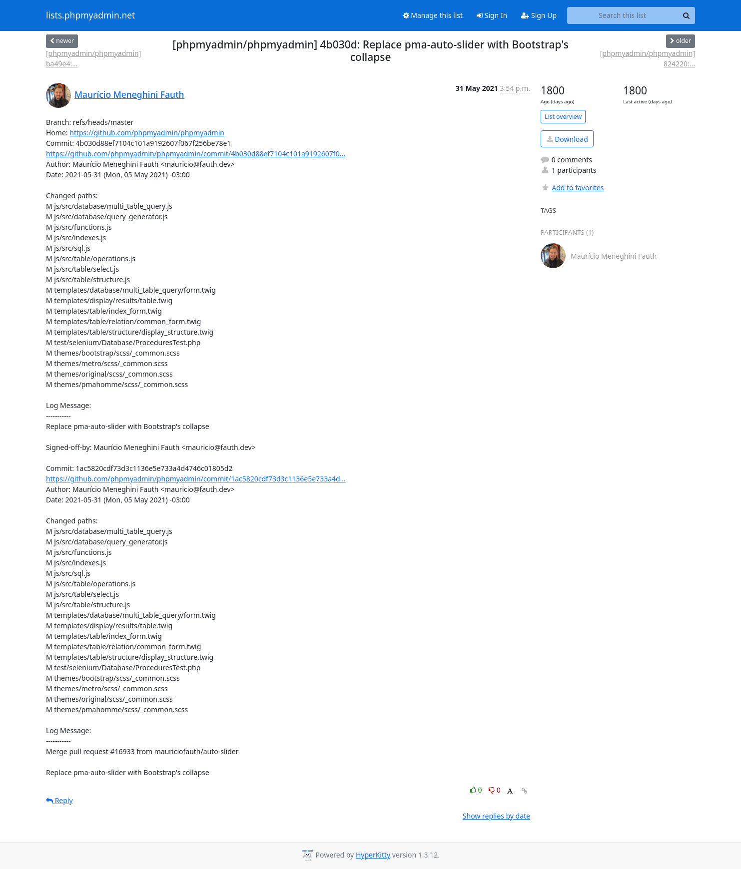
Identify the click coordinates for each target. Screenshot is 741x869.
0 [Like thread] (477, 790)
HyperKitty (373, 855)
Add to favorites (572, 187)
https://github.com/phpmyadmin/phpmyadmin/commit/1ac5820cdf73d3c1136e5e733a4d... (196, 478)
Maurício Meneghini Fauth (129, 94)
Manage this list (433, 15)
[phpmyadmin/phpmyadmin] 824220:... (647, 58)
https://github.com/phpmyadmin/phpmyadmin (146, 132)
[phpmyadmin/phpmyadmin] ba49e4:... (93, 58)
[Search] (686, 15)
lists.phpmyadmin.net (90, 15)
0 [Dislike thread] (495, 790)
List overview (563, 116)
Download (567, 139)
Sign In (492, 15)
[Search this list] (622, 15)
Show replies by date (496, 816)
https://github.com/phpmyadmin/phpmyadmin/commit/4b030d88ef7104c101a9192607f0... (195, 153)
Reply (59, 800)
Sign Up (539, 15)
